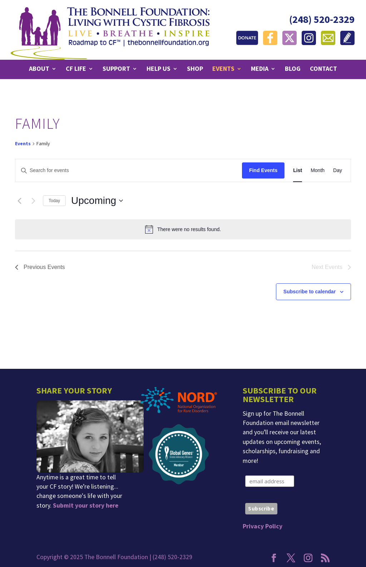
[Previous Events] (19, 200)
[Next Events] (33, 200)
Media (259, 69)
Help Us (158, 69)
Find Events (263, 170)
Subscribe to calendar (309, 291)
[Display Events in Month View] (318, 170)
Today (54, 200)
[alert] (183, 229)
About (39, 69)
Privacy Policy (262, 526)
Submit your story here (85, 505)
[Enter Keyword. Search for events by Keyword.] (128, 170)
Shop (195, 69)
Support (116, 69)
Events (223, 69)
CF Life (76, 69)
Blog (293, 69)
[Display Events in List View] (297, 170)
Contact (323, 69)
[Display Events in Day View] (337, 170)
